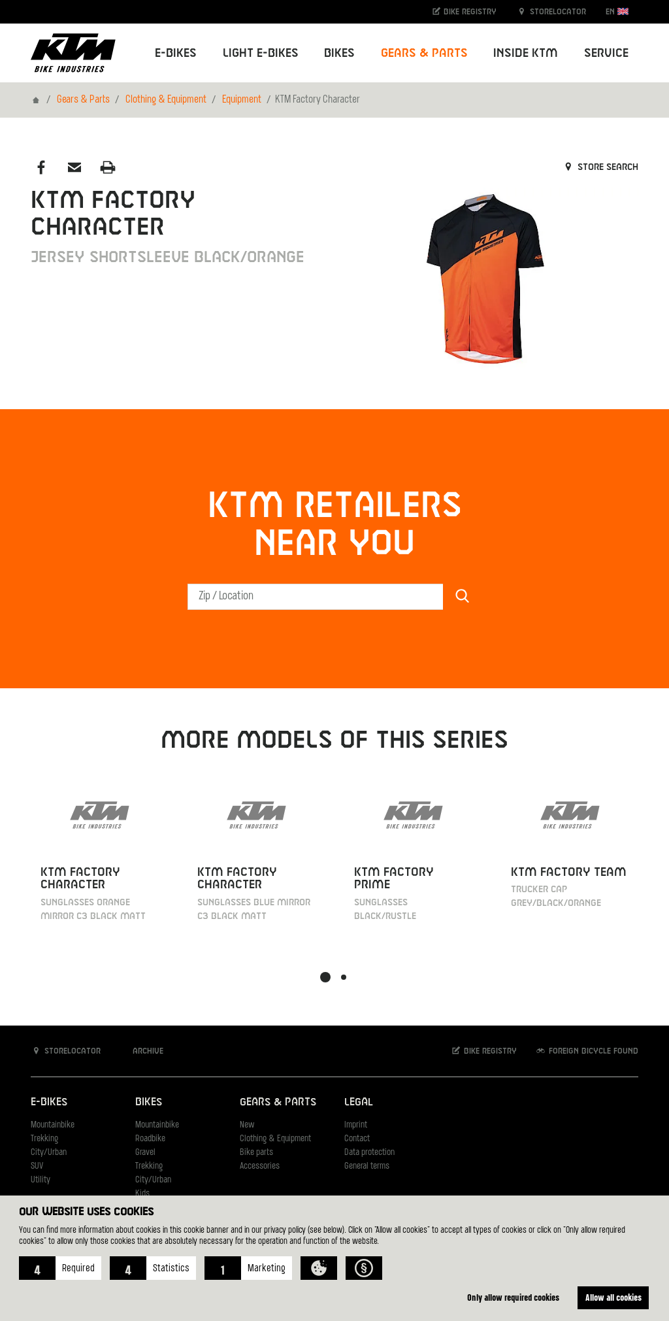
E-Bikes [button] (176, 53)
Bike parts (256, 1153)
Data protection (369, 1153)
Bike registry (464, 11)
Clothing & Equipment (165, 100)
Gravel (145, 1153)
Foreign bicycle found (586, 1050)
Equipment (241, 100)
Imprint (355, 1125)
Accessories (260, 1166)
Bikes (148, 1102)
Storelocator (551, 11)
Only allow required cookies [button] (513, 1297)
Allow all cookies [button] (613, 1297)
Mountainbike (52, 1125)
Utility (40, 1180)
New (247, 1125)
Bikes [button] (339, 53)
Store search (600, 167)
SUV (37, 1166)
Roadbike (150, 1139)
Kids (142, 1194)
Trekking (44, 1139)
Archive (141, 1050)
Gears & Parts (83, 100)
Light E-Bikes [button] (261, 53)
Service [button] (606, 53)
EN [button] (617, 11)
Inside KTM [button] (525, 53)
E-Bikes (49, 1102)
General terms (366, 1166)
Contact (357, 1139)
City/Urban (49, 1153)
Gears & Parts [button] (424, 53)
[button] (60, 1268)
